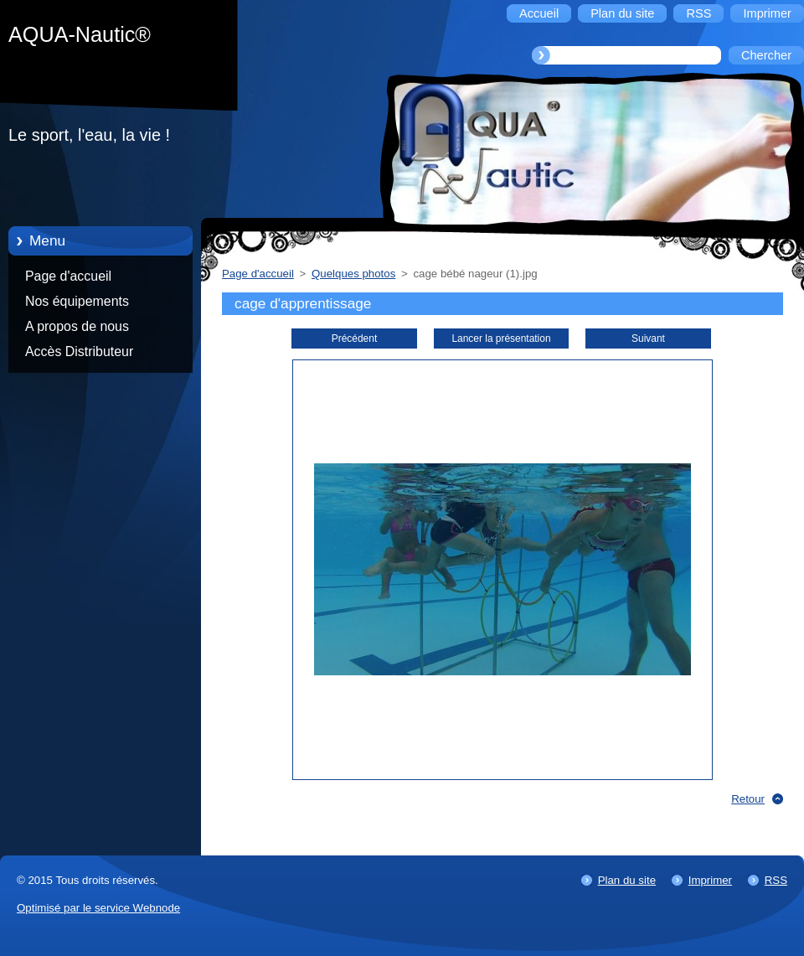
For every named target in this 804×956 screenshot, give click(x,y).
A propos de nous (77, 326)
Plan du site (627, 880)
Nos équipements (77, 301)
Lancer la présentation (500, 338)
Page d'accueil (68, 276)
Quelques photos (353, 273)
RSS (776, 880)
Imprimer (710, 880)
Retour (748, 799)
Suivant (648, 338)
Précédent (354, 338)
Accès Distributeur (79, 351)
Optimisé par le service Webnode (98, 908)
